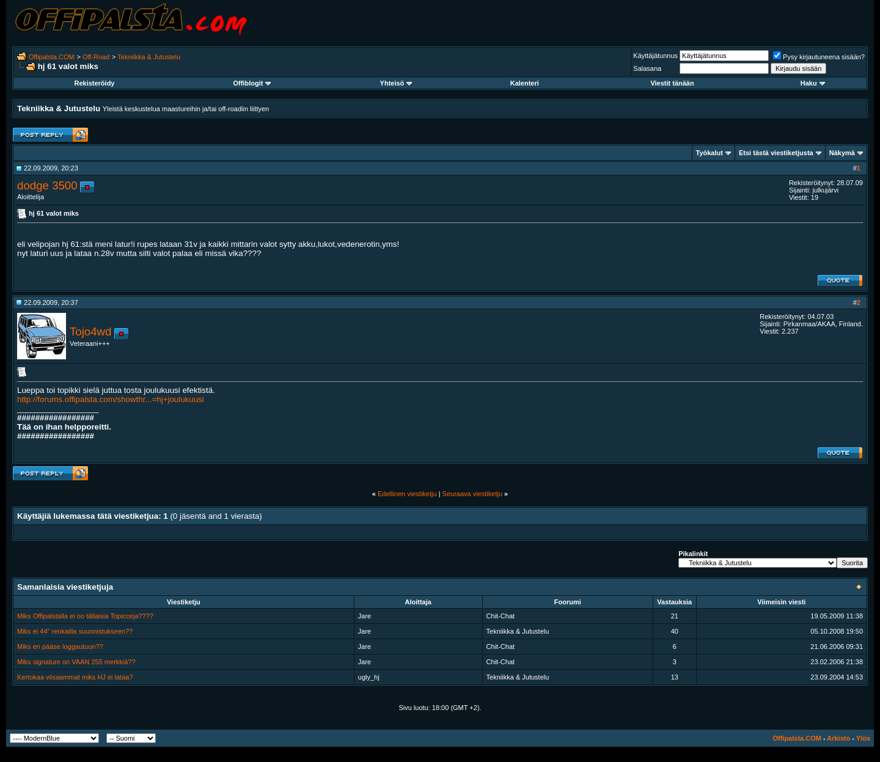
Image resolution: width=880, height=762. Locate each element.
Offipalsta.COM (52, 56)
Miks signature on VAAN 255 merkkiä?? (76, 661)
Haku (813, 83)
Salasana (647, 68)
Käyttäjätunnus (655, 55)
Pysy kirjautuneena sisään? (819, 56)
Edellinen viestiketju (407, 493)
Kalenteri (524, 83)
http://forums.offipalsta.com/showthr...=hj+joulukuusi (110, 399)
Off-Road (95, 56)
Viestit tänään (672, 83)
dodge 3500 (47, 185)
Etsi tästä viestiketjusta (776, 152)
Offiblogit (252, 83)
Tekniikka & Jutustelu (148, 56)
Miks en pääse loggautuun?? (60, 646)
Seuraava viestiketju (472, 493)
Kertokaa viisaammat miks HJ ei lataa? (75, 677)
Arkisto (838, 738)
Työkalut (709, 152)
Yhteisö (396, 83)
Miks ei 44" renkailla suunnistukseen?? (75, 631)
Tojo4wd (90, 331)
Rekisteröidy (94, 83)
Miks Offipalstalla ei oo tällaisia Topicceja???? (85, 616)
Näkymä (842, 152)
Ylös (863, 738)
